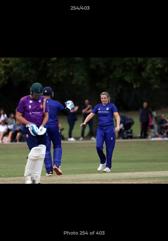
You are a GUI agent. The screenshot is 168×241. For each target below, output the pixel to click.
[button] (144, 10)
